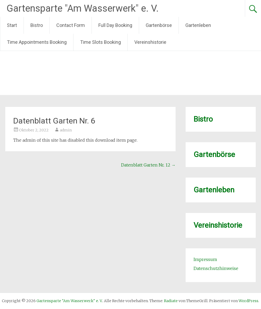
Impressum (205, 259)
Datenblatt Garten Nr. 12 (148, 165)
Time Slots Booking (100, 42)
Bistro (36, 25)
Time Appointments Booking (37, 42)
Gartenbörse (159, 25)
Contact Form (70, 25)
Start (12, 25)
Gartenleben (198, 25)
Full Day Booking (115, 25)
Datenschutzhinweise (216, 268)
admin (66, 130)
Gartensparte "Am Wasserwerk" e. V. (83, 8)
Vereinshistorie (150, 42)
